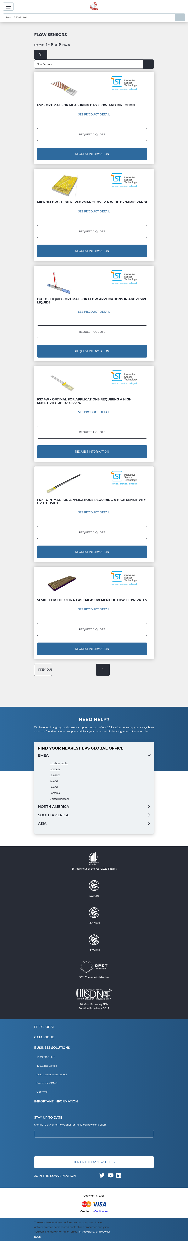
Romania (55, 792)
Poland (54, 786)
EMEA (43, 755)
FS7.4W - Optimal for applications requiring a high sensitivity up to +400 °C (84, 401)
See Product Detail (94, 114)
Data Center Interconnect (51, 1074)
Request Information (92, 154)
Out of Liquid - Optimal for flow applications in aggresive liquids (92, 301)
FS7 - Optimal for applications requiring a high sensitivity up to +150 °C (91, 501)
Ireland (54, 780)
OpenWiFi (42, 1092)
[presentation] (63, 1146)
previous (44, 669)
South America (53, 815)
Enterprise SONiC (47, 1083)
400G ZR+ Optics (46, 1066)
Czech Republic (59, 763)
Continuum (101, 1211)
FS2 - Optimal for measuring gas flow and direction (86, 105)
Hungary (55, 774)
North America (53, 807)
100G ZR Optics (45, 1057)
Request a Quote (92, 134)
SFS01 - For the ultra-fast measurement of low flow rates (92, 600)
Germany (55, 769)
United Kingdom (59, 798)
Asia (42, 823)
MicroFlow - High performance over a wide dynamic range (92, 202)
